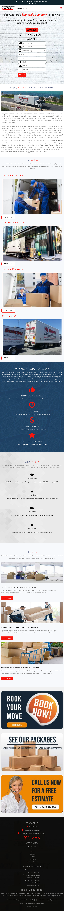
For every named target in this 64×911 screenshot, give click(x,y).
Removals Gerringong (32, 885)
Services (32, 849)
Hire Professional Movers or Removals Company (20, 668)
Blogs (32, 856)
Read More (8, 217)
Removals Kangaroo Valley (32, 875)
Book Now (32, 854)
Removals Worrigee (32, 880)
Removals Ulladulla (32, 872)
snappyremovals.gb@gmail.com (47, 900)
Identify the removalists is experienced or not (18, 587)
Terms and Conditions (32, 861)
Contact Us (32, 859)
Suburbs (32, 851)
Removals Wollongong (32, 877)
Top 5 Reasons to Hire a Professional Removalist (19, 627)
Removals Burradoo (32, 870)
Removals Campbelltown (32, 883)
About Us (32, 846)
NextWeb (35, 906)
